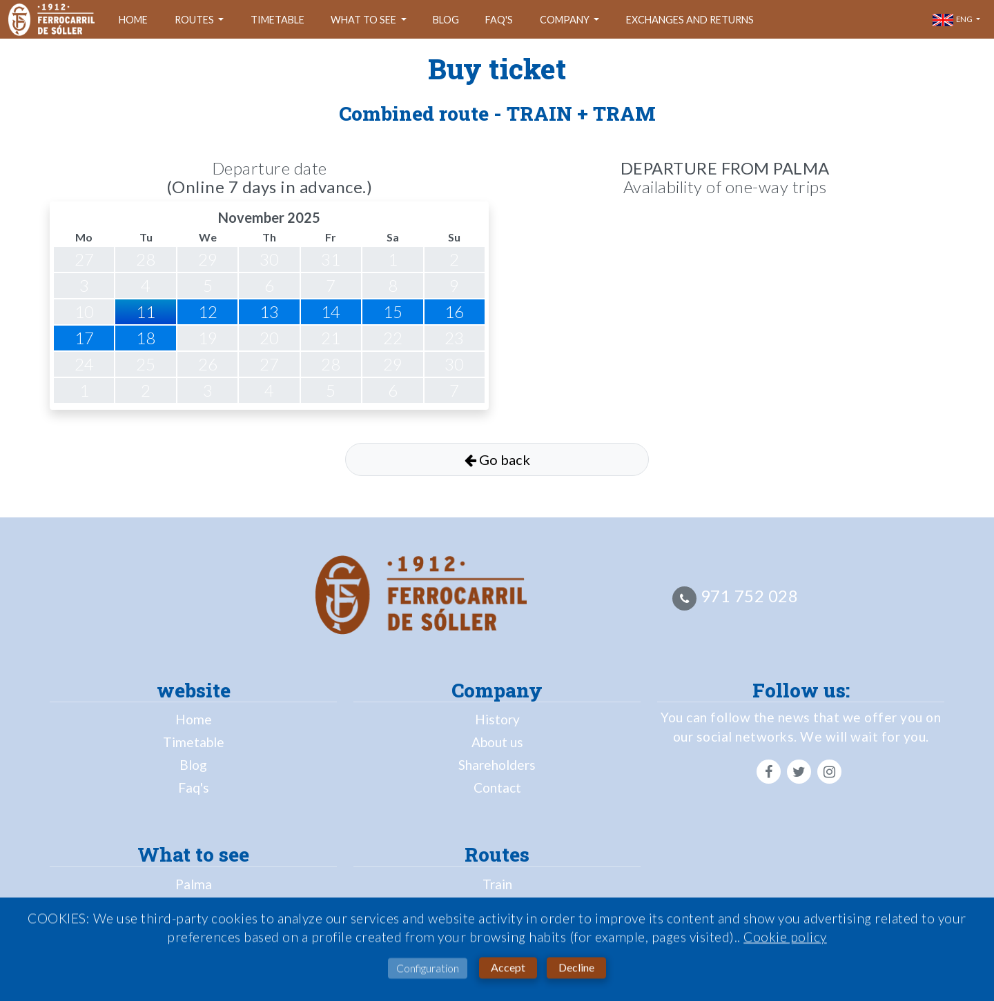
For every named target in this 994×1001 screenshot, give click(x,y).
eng (953, 20)
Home (133, 20)
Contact (497, 787)
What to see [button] (364, 20)
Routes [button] (195, 20)
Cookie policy (785, 939)
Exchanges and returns (690, 20)
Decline (576, 968)
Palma (193, 884)
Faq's (499, 20)
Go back (497, 459)
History (497, 719)
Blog (446, 20)
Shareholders (497, 765)
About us (497, 742)
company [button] (566, 20)
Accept (508, 968)
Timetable (277, 20)
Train (497, 884)
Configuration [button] (427, 970)
